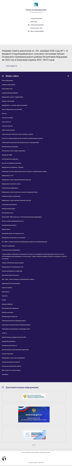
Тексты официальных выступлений (12, 109)
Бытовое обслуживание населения (11, 163)
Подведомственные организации (11, 196)
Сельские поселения (36, 18)
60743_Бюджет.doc (12, 66)
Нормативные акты (7, 88)
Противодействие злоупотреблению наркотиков (15, 349)
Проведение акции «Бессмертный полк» (13, 233)
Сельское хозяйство (7, 126)
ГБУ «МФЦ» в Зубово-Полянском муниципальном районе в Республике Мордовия (24, 241)
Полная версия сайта (36, 28)
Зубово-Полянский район (36, 10)
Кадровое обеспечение (8, 101)
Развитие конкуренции (8, 246)
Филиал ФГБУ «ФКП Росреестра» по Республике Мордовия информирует (22, 217)
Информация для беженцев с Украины (12, 167)
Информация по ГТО (7, 175)
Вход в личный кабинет (37, 31)
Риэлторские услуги (7, 213)
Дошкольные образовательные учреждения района (16, 325)
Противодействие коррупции (10, 159)
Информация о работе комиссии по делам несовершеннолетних (20, 192)
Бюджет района (6, 229)
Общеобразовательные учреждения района (14, 320)
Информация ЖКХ (7, 155)
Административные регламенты (11, 362)
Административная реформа (10, 93)
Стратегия (4, 296)
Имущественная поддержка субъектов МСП (14, 337)
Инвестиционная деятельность (10, 275)
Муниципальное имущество (10, 316)
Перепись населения (7, 312)
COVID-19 (4, 333)
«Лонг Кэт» (41, 462)
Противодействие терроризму (10, 308)
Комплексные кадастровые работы (11, 366)
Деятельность (5, 291)
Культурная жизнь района (9, 225)
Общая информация (7, 80)
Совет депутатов (6, 122)
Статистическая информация (10, 188)
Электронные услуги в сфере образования (13, 150)
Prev (3, 445)
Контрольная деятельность (9, 345)
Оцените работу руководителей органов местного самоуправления (20, 142)
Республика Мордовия (36, 12)
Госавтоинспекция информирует (11, 250)
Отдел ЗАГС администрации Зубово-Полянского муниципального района (22, 138)
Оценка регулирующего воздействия (12, 271)
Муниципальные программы (10, 146)
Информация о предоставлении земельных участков (16, 200)
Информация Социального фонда (11, 184)
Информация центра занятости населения (13, 237)
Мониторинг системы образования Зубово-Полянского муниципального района (24, 171)
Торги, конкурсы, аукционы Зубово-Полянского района (17, 134)
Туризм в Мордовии (7, 353)
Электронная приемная (37, 25)
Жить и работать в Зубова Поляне (11, 370)
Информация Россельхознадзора (11, 283)
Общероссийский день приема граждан (13, 262)
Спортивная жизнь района (9, 204)
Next (69, 445)
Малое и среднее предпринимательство (13, 221)
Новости (4, 113)
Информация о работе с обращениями (12, 97)
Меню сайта (34, 21)
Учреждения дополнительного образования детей (16, 329)
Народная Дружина (7, 304)
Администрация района (8, 84)
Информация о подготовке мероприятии (13, 358)
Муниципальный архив (8, 208)
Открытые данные (7, 287)
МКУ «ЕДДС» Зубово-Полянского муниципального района (18, 279)
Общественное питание (8, 130)
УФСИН (4, 300)
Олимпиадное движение (8, 341)
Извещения (5, 374)
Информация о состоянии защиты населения (14, 105)
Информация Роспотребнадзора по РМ (12, 267)
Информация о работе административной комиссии (16, 179)
